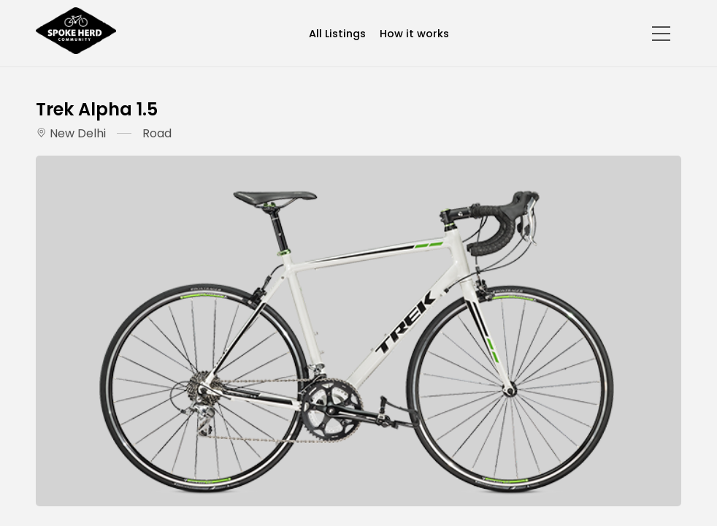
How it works (414, 33)
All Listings (337, 33)
